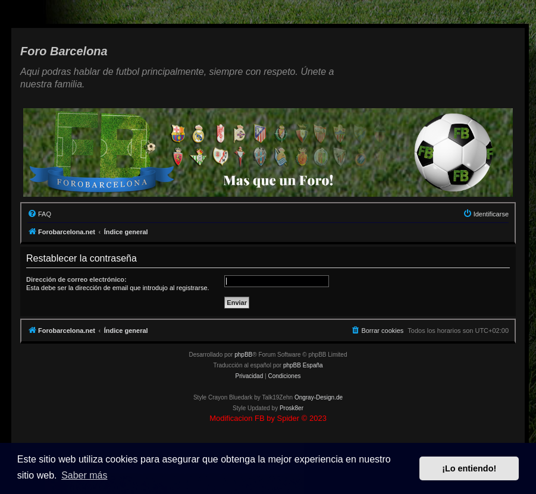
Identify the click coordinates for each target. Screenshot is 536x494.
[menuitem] (39, 214)
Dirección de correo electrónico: (76, 279)
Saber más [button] (84, 475)
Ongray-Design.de (318, 397)
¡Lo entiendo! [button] (469, 468)
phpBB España (303, 365)
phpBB (243, 354)
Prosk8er (291, 408)
